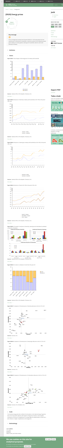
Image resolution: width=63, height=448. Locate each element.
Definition (51, 30)
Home (7, 9)
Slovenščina (54, 15)
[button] (61, 1)
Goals (50, 34)
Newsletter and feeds (24, 435)
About (21, 431)
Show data (9, 95)
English (53, 16)
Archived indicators (38, 433)
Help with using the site (24, 433)
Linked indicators (38, 431)
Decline (53, 439)
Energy (11, 9)
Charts (50, 32)
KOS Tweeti (51, 47)
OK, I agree (48, 439)
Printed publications (23, 434)
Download (51, 92)
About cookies (27, 446)
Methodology (52, 36)
